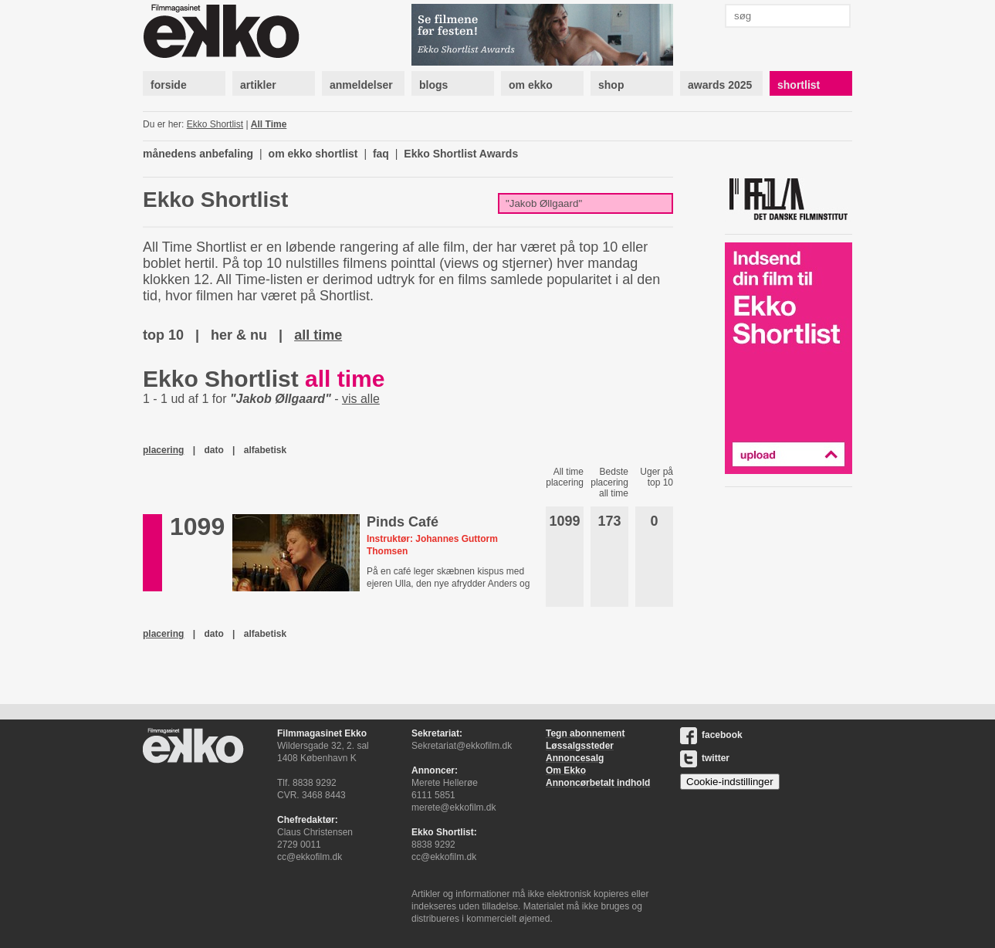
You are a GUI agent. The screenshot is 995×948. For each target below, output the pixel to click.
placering (163, 450)
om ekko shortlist (313, 153)
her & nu (239, 335)
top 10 (163, 335)
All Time (268, 124)
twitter (704, 758)
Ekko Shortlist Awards (461, 153)
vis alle (361, 398)
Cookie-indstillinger (729, 781)
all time (318, 335)
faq (381, 153)
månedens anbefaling (198, 153)
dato (213, 450)
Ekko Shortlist (215, 124)
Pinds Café (402, 522)
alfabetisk (265, 450)
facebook (711, 735)
